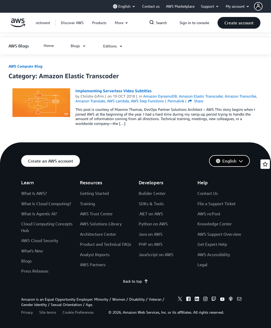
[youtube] (222, 300)
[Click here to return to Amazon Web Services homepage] (18, 25)
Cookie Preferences (78, 312)
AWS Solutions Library (101, 223)
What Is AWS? (34, 193)
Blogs (26, 261)
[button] (262, 6)
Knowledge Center (214, 223)
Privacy (27, 312)
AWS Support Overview (219, 234)
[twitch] (214, 300)
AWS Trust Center (96, 213)
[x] (180, 300)
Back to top (135, 281)
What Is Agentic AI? (39, 213)
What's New (32, 250)
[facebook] (188, 300)
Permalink (176, 101)
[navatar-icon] (258, 6)
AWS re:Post (208, 213)
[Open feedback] (265, 164)
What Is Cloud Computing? (46, 203)
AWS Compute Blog (25, 66)
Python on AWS (153, 223)
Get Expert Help (212, 244)
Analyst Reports (95, 254)
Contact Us (207, 193)
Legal (202, 264)
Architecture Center (98, 234)
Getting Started (94, 193)
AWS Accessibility (213, 254)
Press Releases (34, 271)
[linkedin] (197, 300)
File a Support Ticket (216, 203)
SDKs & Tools (151, 203)
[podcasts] (231, 300)
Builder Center (152, 193)
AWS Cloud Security (39, 240)
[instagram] (205, 300)
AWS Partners (93, 264)
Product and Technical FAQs (105, 244)
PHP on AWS (150, 244)
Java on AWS (150, 234)
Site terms (47, 312)
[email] (239, 300)
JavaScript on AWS (156, 254)
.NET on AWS (151, 213)
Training (87, 203)
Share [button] (195, 101)
